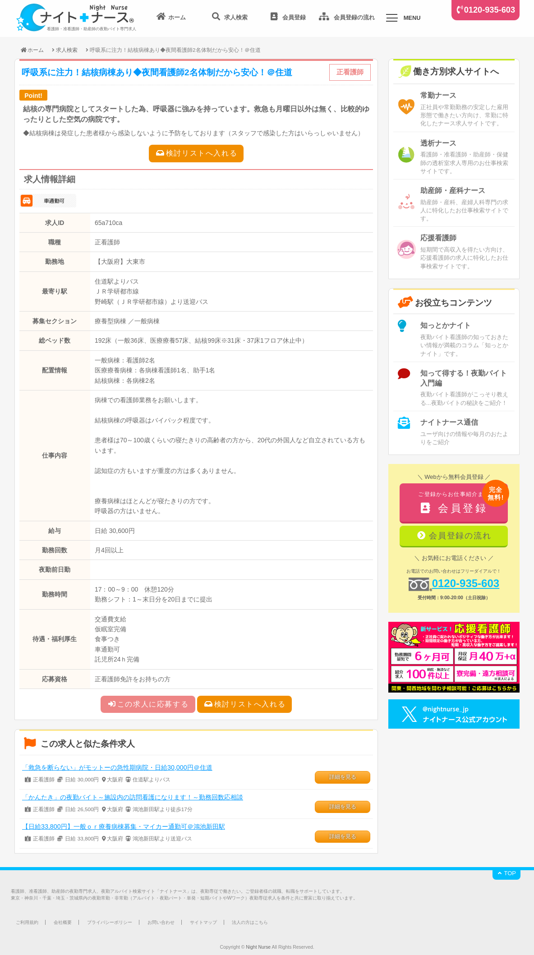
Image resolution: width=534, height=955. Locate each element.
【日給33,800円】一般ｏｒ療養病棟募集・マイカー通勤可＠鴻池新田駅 (123, 826)
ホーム (32, 50)
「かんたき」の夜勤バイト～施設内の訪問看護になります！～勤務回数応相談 (132, 797)
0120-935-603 (489, 9)
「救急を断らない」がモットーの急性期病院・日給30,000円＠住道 (117, 767)
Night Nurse (258, 947)
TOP (506, 873)
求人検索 (67, 50)
